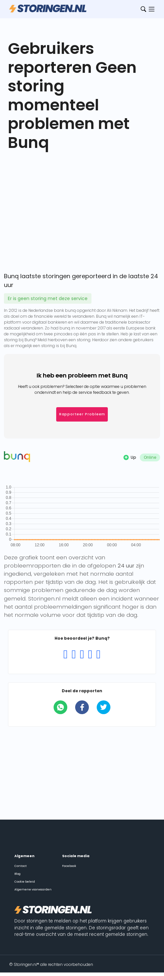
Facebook (69, 866)
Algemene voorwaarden (33, 889)
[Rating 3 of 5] (82, 654)
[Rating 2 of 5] (74, 654)
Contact (20, 866)
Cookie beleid (24, 882)
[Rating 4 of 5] (90, 654)
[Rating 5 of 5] (98, 654)
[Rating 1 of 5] (65, 654)
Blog (17, 874)
